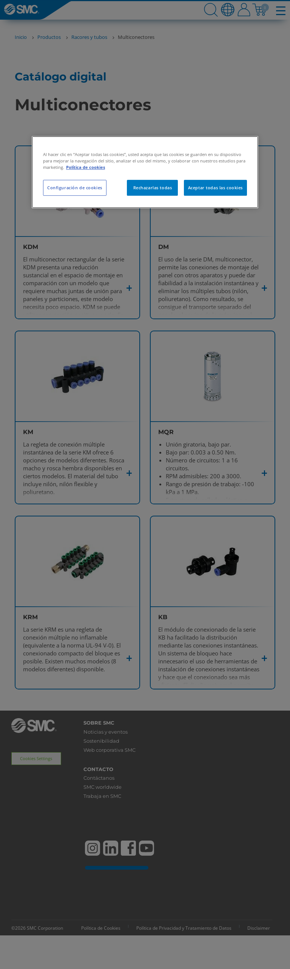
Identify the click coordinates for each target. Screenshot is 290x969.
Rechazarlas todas (152, 187)
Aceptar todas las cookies (215, 187)
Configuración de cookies (74, 187)
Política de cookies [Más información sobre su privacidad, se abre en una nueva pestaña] (85, 167)
